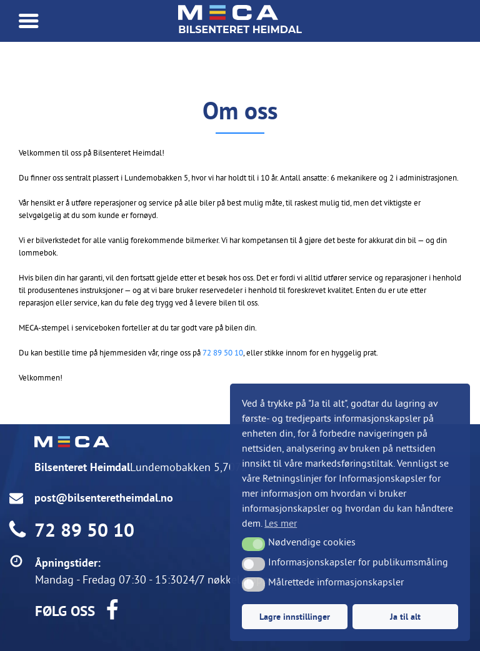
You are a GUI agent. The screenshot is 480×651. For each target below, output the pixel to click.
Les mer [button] (280, 523)
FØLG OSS (65, 611)
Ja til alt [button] (405, 616)
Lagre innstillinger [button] (294, 616)
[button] (253, 544)
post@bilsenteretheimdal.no (103, 497)
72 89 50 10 (222, 352)
